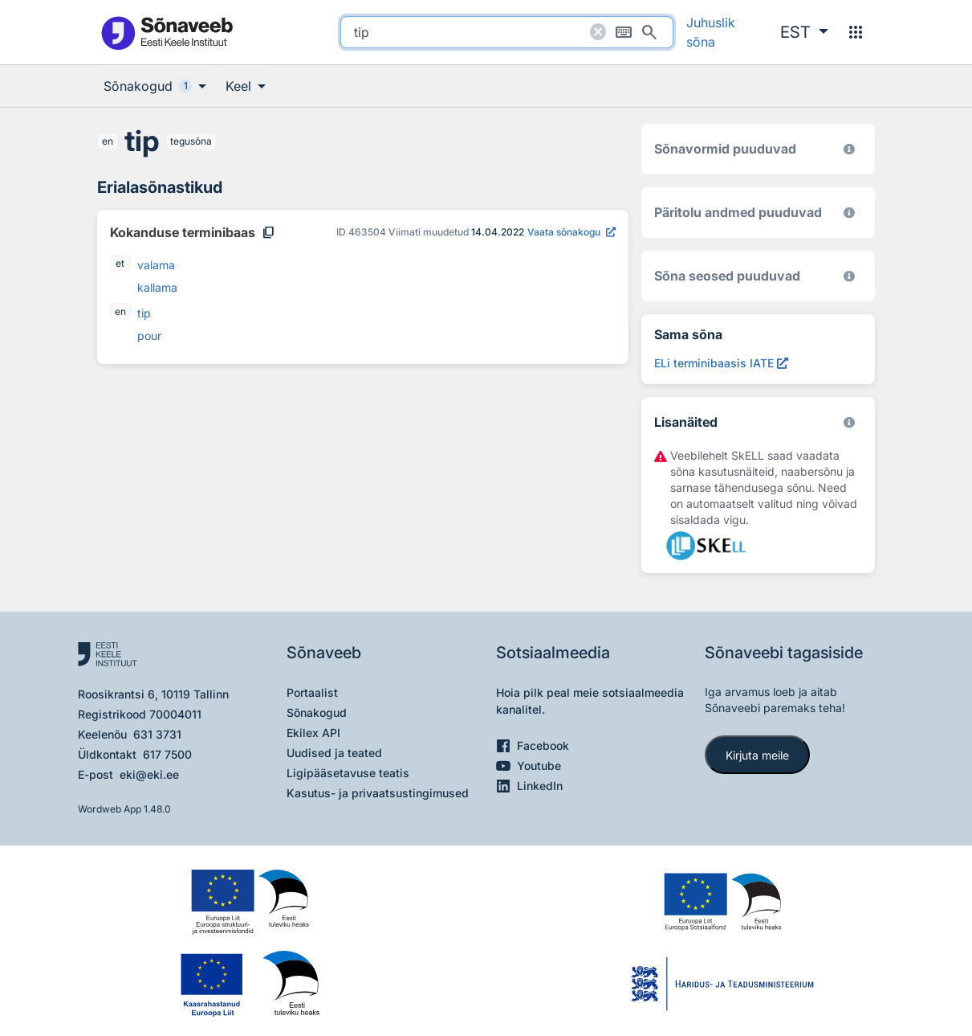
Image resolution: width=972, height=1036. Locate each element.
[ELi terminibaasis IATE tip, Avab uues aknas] (721, 363)
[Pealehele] (166, 32)
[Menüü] (855, 32)
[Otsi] (649, 32)
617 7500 (167, 754)
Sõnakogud (317, 712)
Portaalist (312, 692)
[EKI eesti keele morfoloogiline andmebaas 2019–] (849, 149)
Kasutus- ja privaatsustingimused (378, 793)
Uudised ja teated (334, 753)
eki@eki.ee (149, 774)
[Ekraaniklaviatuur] (623, 32)
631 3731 (157, 734)
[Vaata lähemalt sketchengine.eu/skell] (849, 422)
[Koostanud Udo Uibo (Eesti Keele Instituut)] (849, 212)
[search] (506, 32)
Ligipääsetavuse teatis (348, 773)
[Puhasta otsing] (598, 32)
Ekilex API (313, 732)
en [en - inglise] (107, 141)
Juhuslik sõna (710, 32)
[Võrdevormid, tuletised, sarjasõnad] (849, 276)
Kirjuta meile (757, 755)
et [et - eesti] (120, 263)
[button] (804, 32)
